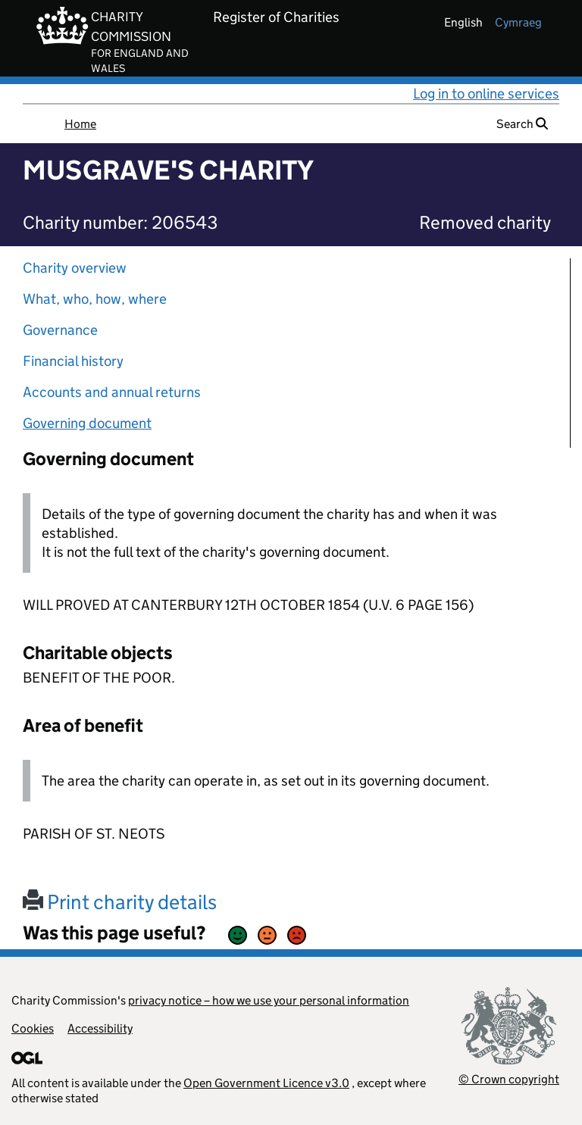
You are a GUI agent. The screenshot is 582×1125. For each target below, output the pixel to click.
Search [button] (522, 124)
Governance (60, 330)
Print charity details (120, 901)
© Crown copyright (508, 1079)
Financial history (73, 361)
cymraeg (518, 22)
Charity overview (75, 268)
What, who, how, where (95, 299)
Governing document (87, 423)
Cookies (32, 1028)
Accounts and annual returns (112, 392)
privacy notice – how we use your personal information (268, 1000)
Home (80, 124)
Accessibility (100, 1028)
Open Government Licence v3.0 (266, 1083)
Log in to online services (486, 93)
